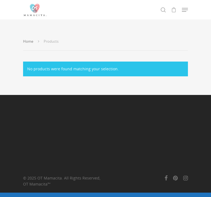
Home (28, 41)
